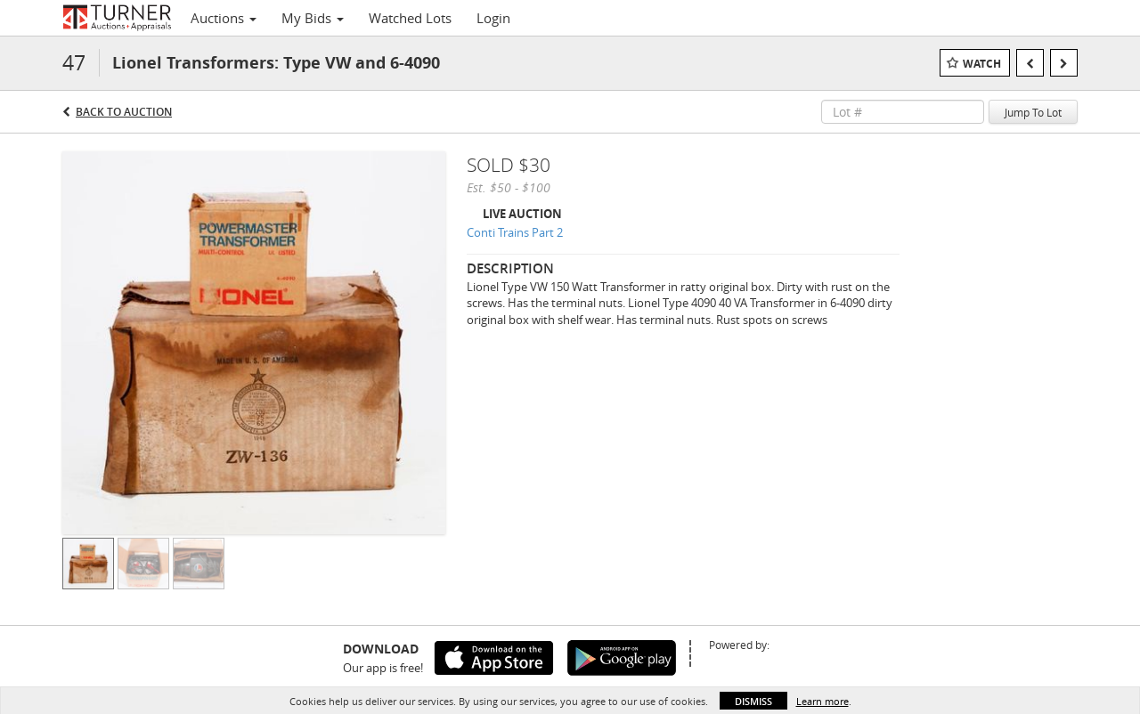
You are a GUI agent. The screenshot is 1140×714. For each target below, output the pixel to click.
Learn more (822, 701)
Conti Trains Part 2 (515, 232)
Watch (982, 63)
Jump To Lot (1033, 112)
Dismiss (753, 701)
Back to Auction (124, 111)
